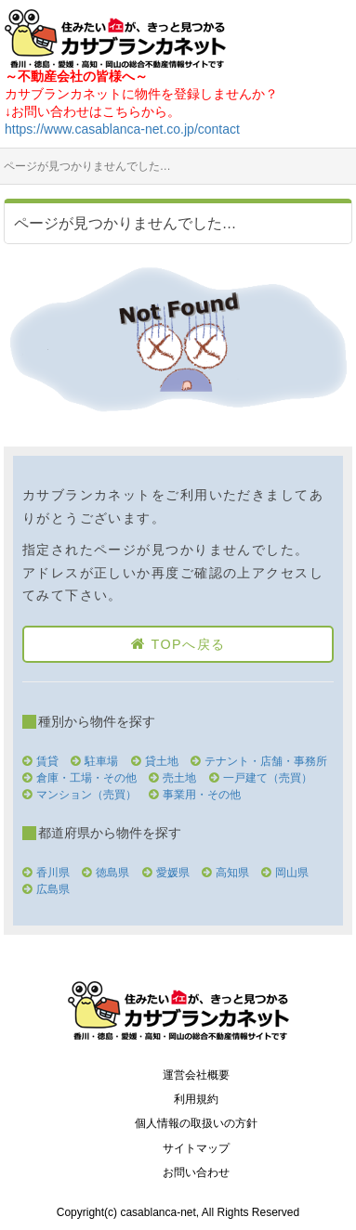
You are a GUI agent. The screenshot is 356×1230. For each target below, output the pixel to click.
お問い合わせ (196, 1172)
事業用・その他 (202, 794)
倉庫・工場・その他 (86, 777)
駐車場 (101, 761)
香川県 (53, 872)
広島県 (53, 889)
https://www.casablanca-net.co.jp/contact (122, 129)
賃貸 (47, 761)
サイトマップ (196, 1148)
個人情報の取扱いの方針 (196, 1123)
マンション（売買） (86, 794)
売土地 (179, 777)
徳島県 (112, 872)
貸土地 (161, 761)
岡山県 (292, 872)
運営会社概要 (196, 1074)
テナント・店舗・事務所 (265, 761)
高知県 (232, 872)
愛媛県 (173, 872)
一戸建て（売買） (267, 777)
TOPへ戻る (188, 644)
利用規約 (196, 1099)
